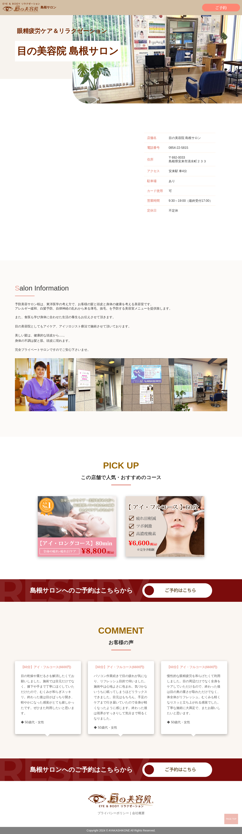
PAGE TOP (231, 819)
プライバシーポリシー (113, 813)
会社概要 (138, 813)
